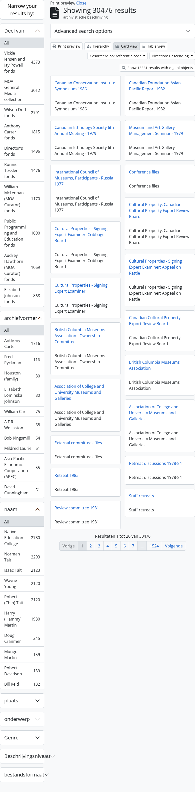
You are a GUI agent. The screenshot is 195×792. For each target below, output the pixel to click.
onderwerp (17, 719)
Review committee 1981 (76, 508)
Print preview (66, 46)
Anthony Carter (22, 343)
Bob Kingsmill (22, 439)
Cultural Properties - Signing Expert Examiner (81, 288)
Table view (153, 46)
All (6, 43)
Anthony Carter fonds (22, 132)
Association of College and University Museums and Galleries (79, 392)
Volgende (174, 546)
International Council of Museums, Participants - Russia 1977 (83, 178)
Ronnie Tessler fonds (22, 170)
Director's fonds (22, 151)
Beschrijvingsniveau (24, 756)
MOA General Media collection (22, 90)
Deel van (14, 30)
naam (11, 509)
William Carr (22, 413)
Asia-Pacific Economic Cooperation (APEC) (22, 467)
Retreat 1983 (66, 475)
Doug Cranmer (22, 638)
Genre (11, 737)
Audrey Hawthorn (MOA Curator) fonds (22, 267)
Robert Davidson (22, 671)
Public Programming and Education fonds (22, 233)
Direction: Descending (171, 56)
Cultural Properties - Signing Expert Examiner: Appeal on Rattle (155, 267)
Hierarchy (98, 46)
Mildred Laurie (22, 449)
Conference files (144, 172)
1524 (154, 546)
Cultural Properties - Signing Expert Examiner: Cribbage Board (81, 234)
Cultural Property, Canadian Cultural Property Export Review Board (159, 210)
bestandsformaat (24, 774)
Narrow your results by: (22, 10)
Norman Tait (22, 557)
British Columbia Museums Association (154, 365)
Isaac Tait (22, 571)
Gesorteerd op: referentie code (116, 56)
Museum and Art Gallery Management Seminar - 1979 (156, 130)
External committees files (78, 443)
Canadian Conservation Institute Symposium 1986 (84, 86)
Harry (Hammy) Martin (22, 619)
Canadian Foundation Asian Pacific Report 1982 (155, 86)
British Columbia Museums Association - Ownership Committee (79, 335)
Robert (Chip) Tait (22, 600)
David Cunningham (22, 490)
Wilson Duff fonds (22, 112)
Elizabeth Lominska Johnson (22, 395)
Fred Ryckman (22, 359)
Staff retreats (141, 496)
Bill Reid (22, 685)
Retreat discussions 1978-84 (155, 463)
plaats (11, 700)
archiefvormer (20, 318)
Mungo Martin (22, 654)
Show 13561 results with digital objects (157, 67)
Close (81, 3)
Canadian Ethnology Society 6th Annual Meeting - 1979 (84, 130)
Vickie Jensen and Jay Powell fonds (22, 62)
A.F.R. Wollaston (22, 425)
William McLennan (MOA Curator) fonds (22, 199)
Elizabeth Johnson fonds (22, 295)
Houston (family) (22, 376)
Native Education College (22, 537)
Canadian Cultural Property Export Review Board (154, 320)
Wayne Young (22, 583)
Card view (127, 46)
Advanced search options (83, 31)
